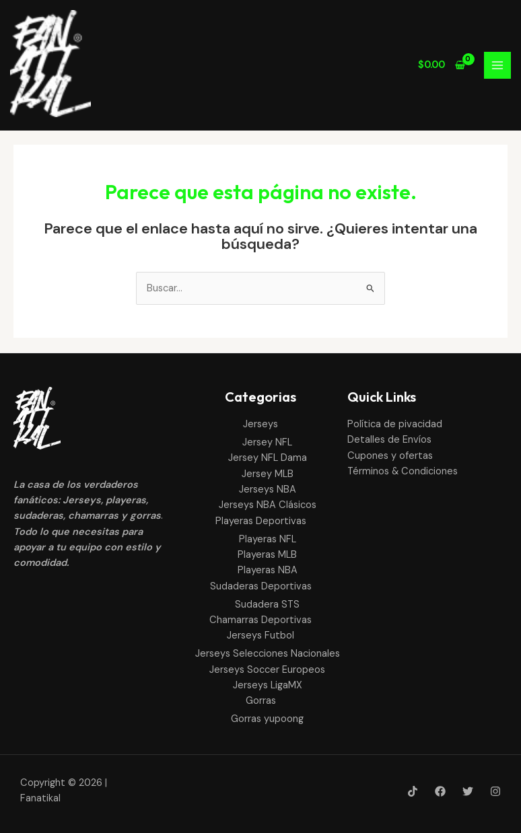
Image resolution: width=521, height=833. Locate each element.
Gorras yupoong (267, 719)
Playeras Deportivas (260, 521)
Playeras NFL (267, 539)
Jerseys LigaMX (267, 685)
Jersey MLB (267, 474)
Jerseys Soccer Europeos (267, 669)
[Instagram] (495, 791)
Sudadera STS (267, 604)
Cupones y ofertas (390, 455)
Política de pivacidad (394, 424)
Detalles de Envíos (389, 439)
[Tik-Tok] (412, 791)
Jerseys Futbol (260, 635)
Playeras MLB (267, 554)
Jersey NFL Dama (267, 457)
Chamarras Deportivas (260, 620)
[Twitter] (467, 791)
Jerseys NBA (267, 489)
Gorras (261, 700)
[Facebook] (440, 791)
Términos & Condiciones (402, 471)
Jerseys (260, 424)
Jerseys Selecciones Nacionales (267, 653)
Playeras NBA (268, 570)
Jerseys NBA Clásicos (267, 505)
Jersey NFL (267, 442)
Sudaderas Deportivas (261, 586)
